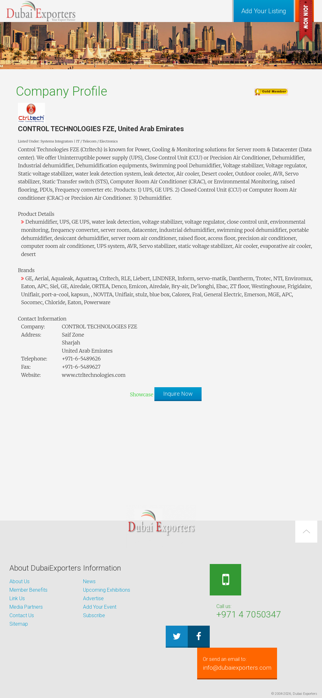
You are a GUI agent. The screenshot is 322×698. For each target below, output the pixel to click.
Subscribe (94, 615)
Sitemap (18, 624)
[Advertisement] (161, 450)
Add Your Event (99, 607)
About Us (19, 581)
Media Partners (26, 607)
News (89, 581)
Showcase (141, 394)
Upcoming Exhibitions (106, 590)
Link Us (17, 598)
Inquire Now (178, 393)
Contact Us (21, 615)
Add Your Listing (263, 11)
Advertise (93, 598)
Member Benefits (28, 590)
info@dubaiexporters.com (242, 663)
